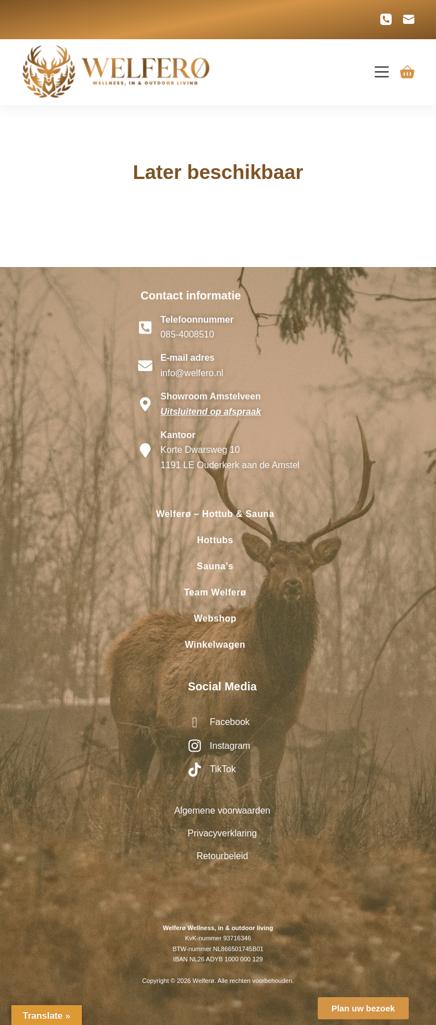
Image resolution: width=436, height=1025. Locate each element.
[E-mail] (408, 19)
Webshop (215, 618)
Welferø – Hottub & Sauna (215, 514)
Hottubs (215, 540)
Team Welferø (215, 592)
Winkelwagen (215, 644)
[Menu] (382, 72)
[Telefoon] (386, 19)
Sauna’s (215, 566)
